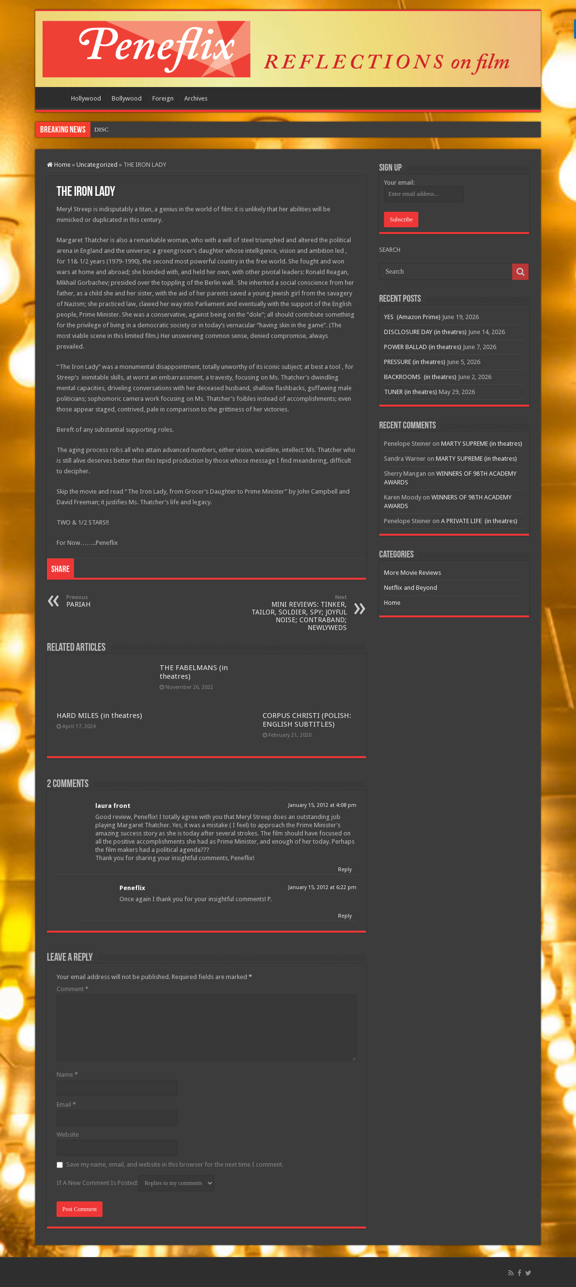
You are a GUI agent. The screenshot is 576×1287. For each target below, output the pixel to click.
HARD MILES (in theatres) (99, 715)
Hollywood (86, 98)
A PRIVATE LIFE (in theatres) (479, 521)
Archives (195, 98)
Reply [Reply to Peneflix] (345, 916)
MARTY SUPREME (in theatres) (481, 443)
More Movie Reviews (412, 572)
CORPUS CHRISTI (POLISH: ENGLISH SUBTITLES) (307, 720)
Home (52, 97)
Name (67, 1074)
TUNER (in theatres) (410, 391)
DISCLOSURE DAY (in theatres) (425, 332)
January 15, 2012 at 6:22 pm (322, 887)
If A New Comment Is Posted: (135, 1183)
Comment (73, 989)
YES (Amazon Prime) (122, 129)
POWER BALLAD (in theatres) (422, 347)
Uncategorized (97, 164)
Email (66, 1104)
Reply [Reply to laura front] (345, 869)
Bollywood (127, 98)
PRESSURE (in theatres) (414, 362)
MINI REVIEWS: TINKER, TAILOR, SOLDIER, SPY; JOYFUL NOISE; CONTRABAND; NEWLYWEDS (297, 612)
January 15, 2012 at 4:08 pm (322, 805)
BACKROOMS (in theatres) (420, 376)
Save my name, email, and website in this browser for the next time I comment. (174, 1164)
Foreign (163, 98)
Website (68, 1134)
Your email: (399, 182)
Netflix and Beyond (410, 587)
